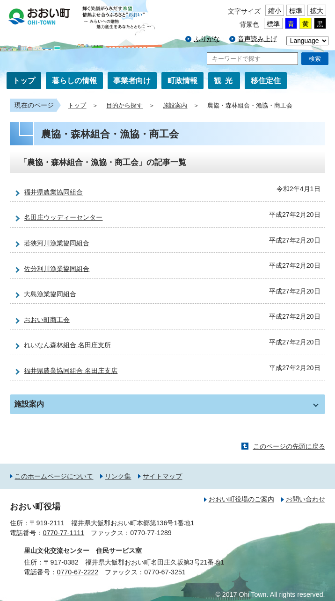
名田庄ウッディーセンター (63, 217)
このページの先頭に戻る (289, 446)
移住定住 (266, 81)
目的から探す (124, 105)
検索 (315, 58)
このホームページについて (54, 476)
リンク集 (118, 476)
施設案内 (175, 105)
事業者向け (132, 81)
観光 (225, 81)
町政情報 (182, 81)
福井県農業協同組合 (53, 192)
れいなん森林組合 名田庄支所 (67, 345)
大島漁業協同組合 (50, 294)
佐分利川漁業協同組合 (56, 268)
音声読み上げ (257, 39)
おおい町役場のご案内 (241, 499)
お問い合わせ (305, 499)
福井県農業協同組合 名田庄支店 (70, 370)
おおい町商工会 (47, 319)
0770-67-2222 (77, 572)
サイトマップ (162, 476)
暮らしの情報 (74, 81)
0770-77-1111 (63, 533)
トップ (24, 81)
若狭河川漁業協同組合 (56, 243)
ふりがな (207, 39)
